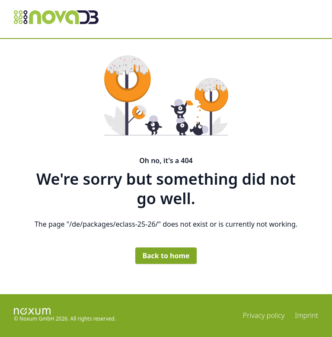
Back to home (165, 255)
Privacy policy (263, 315)
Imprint (306, 315)
